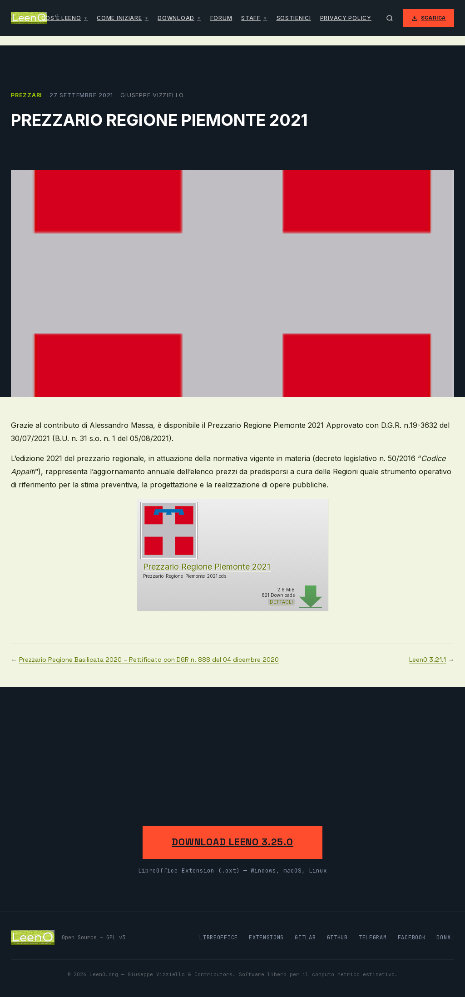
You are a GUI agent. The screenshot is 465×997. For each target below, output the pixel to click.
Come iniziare (119, 18)
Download (176, 18)
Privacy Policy (345, 18)
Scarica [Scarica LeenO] (428, 17)
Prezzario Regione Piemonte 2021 (206, 566)
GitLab (305, 937)
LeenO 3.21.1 (427, 660)
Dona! (445, 937)
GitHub (337, 937)
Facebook (412, 937)
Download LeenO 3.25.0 (232, 842)
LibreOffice (218, 937)
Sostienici (294, 18)
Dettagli (281, 602)
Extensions (266, 937)
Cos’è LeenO (61, 18)
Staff (251, 18)
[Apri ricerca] (389, 18)
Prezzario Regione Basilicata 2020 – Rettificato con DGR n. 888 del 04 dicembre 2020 (149, 660)
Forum (221, 18)
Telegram (373, 937)
